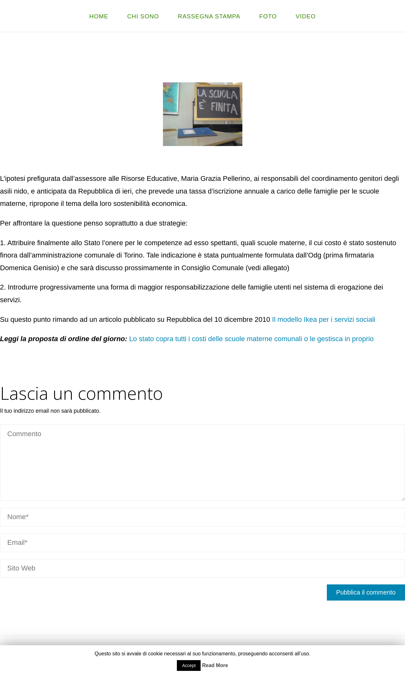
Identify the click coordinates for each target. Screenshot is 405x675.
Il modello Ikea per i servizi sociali (323, 319)
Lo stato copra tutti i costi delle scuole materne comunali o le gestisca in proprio (250, 339)
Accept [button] (189, 665)
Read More (215, 665)
